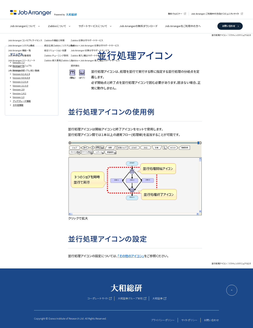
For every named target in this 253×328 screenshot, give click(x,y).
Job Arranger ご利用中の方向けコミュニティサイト (215, 13)
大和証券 (157, 298)
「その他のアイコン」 (131, 255)
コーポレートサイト (97, 298)
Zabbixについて (57, 26)
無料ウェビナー (175, 13)
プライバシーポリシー (163, 320)
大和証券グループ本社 (130, 298)
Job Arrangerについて (23, 26)
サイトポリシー (189, 320)
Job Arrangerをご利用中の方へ (183, 26)
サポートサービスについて (92, 26)
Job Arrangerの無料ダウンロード (138, 26)
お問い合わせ (228, 25)
